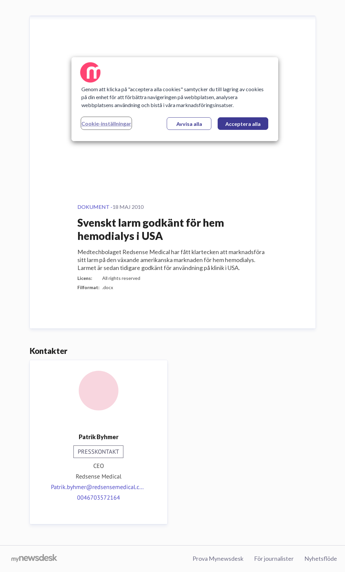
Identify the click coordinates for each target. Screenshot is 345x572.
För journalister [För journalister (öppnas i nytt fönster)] (274, 558)
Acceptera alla (243, 124)
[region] (175, 99)
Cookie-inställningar (106, 123)
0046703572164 (98, 497)
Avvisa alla (189, 124)
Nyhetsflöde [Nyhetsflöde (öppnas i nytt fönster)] (320, 558)
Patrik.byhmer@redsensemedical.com (98, 487)
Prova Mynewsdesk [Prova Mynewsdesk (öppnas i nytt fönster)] (218, 558)
